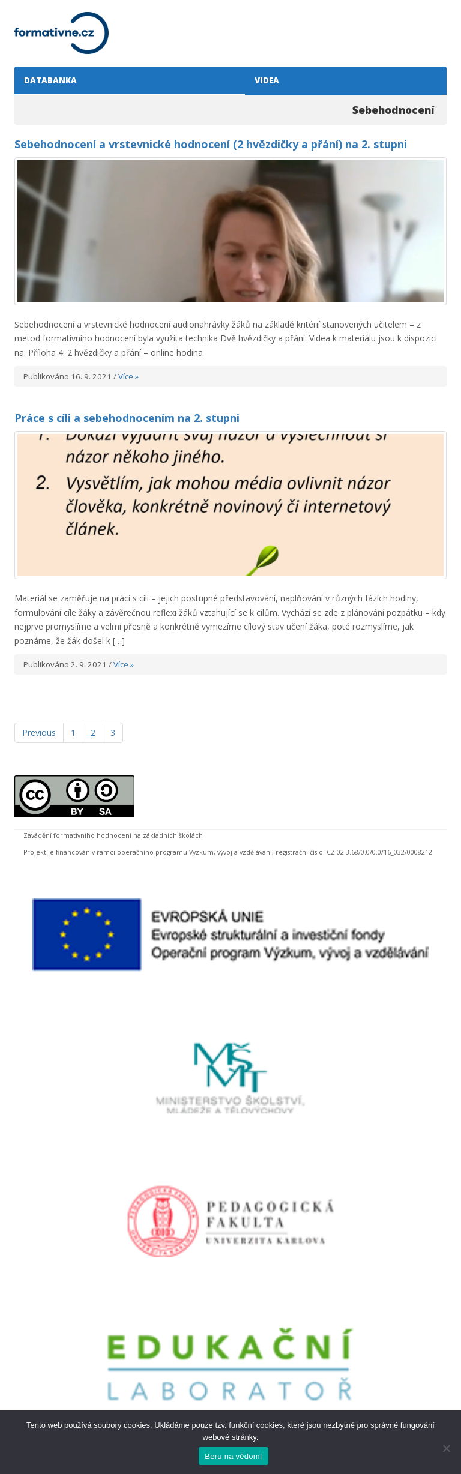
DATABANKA (48, 80)
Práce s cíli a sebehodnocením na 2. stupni (127, 418)
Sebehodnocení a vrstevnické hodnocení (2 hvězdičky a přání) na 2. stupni (210, 144)
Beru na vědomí (233, 1456)
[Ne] (446, 1448)
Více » (128, 376)
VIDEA (265, 80)
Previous (39, 732)
